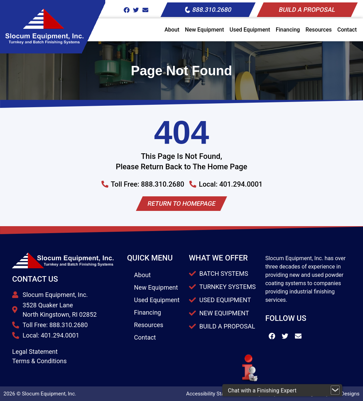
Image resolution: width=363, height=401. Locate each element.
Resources (318, 29)
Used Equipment (250, 29)
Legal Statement (35, 351)
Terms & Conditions (39, 361)
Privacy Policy (261, 394)
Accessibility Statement (213, 394)
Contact (347, 29)
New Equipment (204, 29)
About (171, 29)
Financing (288, 29)
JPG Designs (345, 394)
